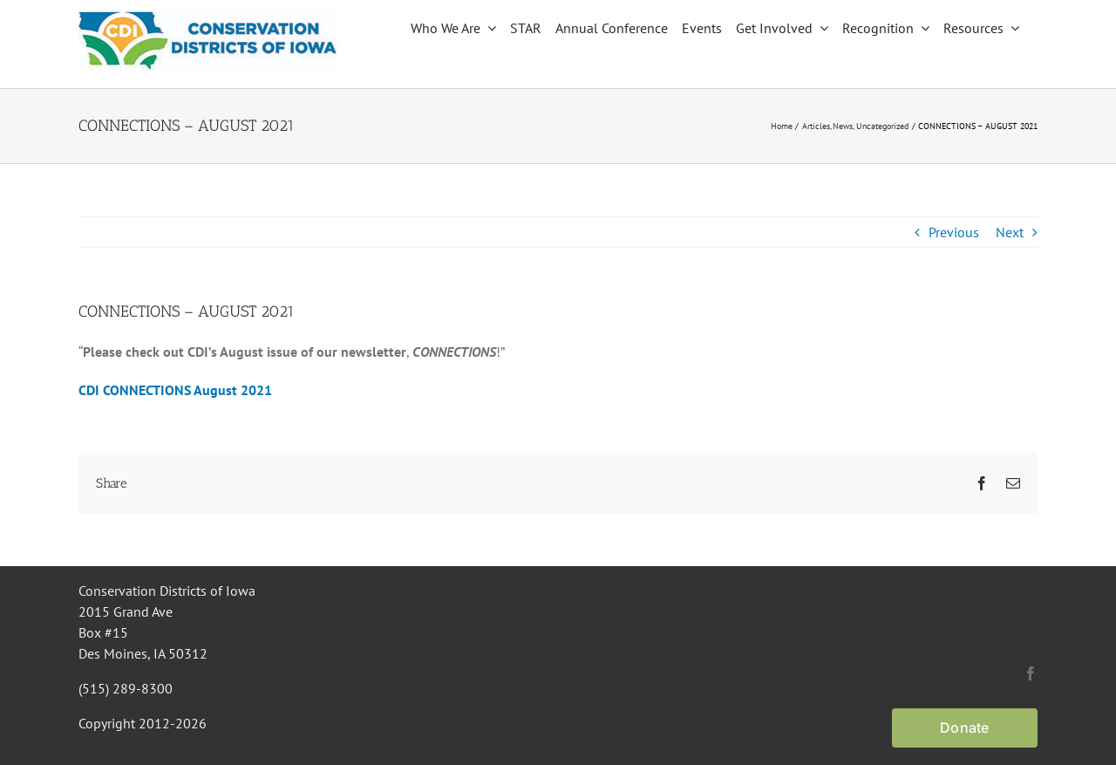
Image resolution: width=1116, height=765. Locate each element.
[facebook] (1031, 673)
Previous (954, 232)
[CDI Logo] (209, 15)
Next (1010, 232)
